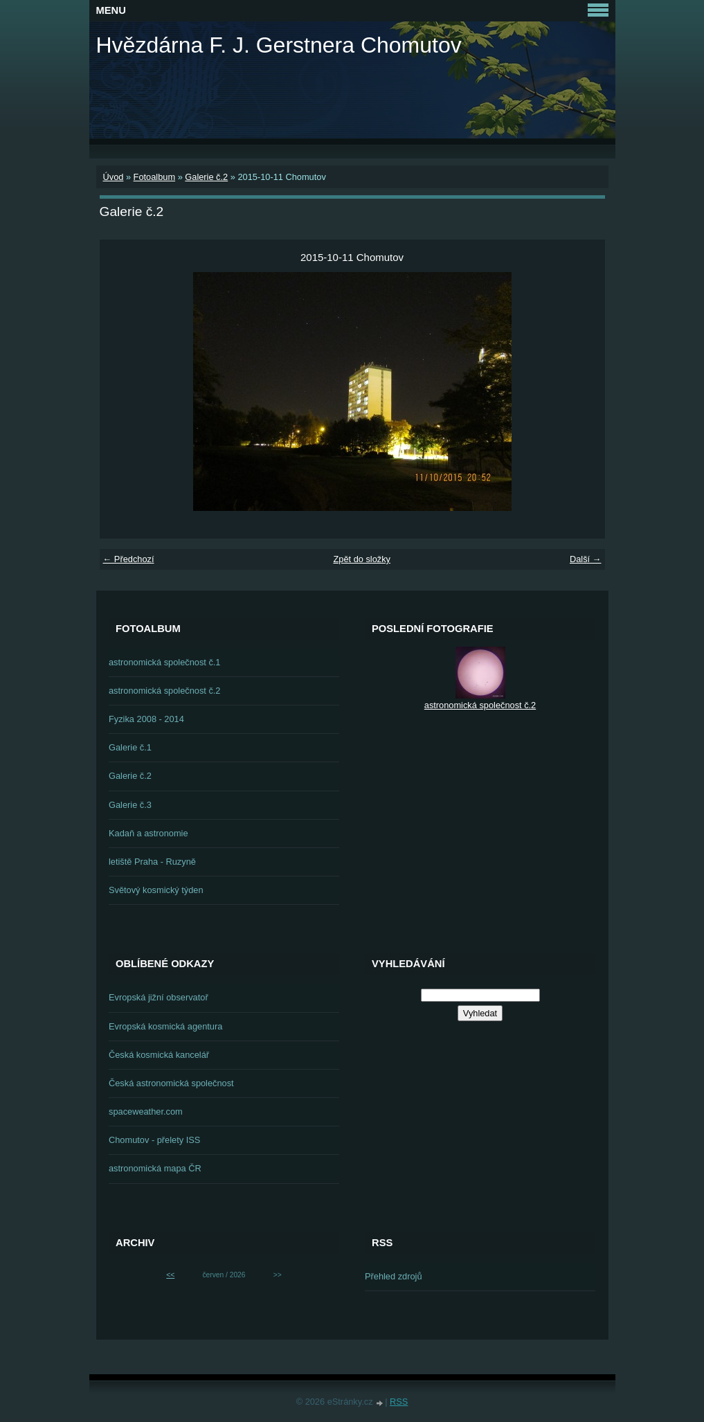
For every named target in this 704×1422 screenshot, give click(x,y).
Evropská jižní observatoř (158, 997)
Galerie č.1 (130, 747)
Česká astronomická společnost (171, 1083)
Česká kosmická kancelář (159, 1055)
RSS (399, 1401)
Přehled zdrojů (393, 1276)
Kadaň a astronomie (148, 833)
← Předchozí (128, 559)
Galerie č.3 (130, 805)
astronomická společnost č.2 (164, 690)
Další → (586, 559)
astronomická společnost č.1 (164, 662)
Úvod (113, 177)
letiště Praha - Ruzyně (152, 861)
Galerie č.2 (206, 177)
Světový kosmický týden (156, 890)
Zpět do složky (361, 559)
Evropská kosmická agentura (165, 1026)
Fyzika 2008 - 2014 (146, 719)
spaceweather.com (146, 1111)
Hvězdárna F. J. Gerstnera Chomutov (279, 45)
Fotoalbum (154, 177)
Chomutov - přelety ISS (154, 1140)
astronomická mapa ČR (155, 1168)
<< (170, 1275)
